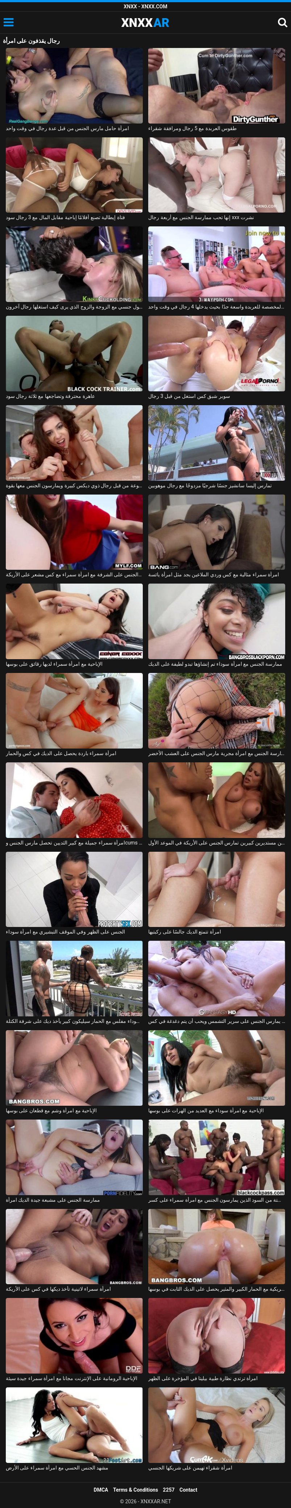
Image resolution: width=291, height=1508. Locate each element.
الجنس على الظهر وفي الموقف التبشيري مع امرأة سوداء (65, 932)
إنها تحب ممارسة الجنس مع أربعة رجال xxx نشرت (201, 217)
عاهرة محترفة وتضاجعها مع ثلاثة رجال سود (50, 396)
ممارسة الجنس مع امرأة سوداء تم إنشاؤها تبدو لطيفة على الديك (215, 664)
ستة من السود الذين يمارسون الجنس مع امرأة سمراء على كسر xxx (216, 1200)
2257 (169, 1490)
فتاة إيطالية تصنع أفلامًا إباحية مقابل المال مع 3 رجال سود (65, 217)
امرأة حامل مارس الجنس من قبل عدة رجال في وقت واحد (67, 128)
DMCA (101, 1490)
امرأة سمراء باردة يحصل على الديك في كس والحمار (61, 753)
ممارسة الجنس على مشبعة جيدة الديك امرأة (53, 1200)
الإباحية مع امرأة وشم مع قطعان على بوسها (51, 1110)
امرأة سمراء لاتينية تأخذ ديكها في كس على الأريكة (58, 1289)
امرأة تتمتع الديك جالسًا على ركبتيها (184, 932)
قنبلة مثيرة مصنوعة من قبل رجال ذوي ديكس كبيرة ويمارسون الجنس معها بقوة (74, 485)
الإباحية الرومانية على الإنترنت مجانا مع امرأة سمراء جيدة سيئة (71, 1378)
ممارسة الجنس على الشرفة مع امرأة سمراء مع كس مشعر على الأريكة (74, 574)
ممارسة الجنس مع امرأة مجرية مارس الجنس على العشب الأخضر (216, 753)
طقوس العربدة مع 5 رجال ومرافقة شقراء (192, 128)
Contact (188, 1490)
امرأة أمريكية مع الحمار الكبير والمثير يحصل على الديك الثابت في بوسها (216, 1289)
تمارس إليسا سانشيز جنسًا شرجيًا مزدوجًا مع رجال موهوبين (210, 485)
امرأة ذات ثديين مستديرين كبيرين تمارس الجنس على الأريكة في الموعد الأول (216, 843)
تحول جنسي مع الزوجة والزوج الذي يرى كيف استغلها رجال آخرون (74, 307)
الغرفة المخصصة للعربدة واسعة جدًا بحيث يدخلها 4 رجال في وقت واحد (216, 307)
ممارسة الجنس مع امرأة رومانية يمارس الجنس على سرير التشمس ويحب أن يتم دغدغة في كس (216, 1021)
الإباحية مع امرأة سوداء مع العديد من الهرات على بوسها (205, 1110)
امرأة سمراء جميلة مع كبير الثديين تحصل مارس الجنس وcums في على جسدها (74, 843)
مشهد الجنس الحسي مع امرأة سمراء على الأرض (57, 1468)
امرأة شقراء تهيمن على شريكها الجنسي (190, 1468)
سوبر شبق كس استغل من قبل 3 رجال (189, 396)
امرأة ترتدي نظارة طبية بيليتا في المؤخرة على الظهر (203, 1378)
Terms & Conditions (135, 1490)
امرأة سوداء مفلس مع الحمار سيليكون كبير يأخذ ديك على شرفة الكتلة (74, 1021)
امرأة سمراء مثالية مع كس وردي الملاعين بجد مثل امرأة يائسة (213, 574)
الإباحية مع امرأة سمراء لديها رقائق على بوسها (54, 664)
